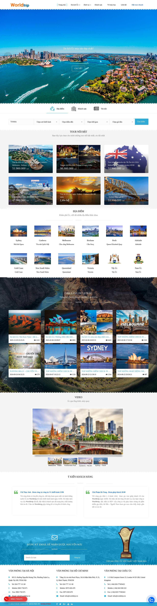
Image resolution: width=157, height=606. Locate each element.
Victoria (90, 268)
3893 (73, 340)
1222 (38, 340)
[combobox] (46, 122)
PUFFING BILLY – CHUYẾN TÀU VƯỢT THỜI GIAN (25, 371)
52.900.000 (116, 168)
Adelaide (138, 240)
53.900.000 (116, 200)
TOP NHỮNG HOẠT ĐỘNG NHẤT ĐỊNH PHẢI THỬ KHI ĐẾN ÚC (132, 371)
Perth (114, 240)
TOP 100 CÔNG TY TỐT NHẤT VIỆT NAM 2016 (126, 561)
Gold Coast (18, 268)
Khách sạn (98, 5)
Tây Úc (114, 268)
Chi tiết (78, 68)
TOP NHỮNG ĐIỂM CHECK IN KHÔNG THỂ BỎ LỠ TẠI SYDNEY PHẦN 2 (61, 371)
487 (146, 374)
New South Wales (43, 268)
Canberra (42, 240)
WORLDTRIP (46, 604)
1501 (145, 340)
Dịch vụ (87, 5)
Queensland (66, 268)
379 (38, 374)
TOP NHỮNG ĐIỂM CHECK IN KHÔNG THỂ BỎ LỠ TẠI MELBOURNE (132, 337)
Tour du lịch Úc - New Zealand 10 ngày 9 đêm (76, 165)
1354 (109, 374)
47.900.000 (20, 200)
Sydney (19, 240)
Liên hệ (123, 5)
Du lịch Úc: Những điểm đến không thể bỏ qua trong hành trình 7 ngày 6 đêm (61, 337)
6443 (109, 340)
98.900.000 (68, 168)
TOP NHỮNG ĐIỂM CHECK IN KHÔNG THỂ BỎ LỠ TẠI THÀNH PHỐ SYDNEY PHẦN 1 (96, 371)
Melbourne (66, 240)
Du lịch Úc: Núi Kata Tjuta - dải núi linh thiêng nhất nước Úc (25, 337)
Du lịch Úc (74, 5)
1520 (73, 374)
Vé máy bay (111, 5)
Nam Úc (138, 268)
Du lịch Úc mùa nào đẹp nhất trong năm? (96, 337)
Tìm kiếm (141, 122)
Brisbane (90, 240)
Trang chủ (62, 5)
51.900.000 (20, 168)
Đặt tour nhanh (137, 5)
